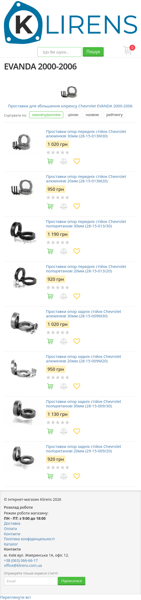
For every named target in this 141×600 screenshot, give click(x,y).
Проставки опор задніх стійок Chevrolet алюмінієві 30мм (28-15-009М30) (83, 313)
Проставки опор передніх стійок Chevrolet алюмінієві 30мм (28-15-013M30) (86, 133)
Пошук (93, 51)
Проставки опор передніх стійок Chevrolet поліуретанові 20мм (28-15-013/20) (86, 268)
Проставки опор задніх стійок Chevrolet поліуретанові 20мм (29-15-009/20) (83, 448)
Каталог (11, 544)
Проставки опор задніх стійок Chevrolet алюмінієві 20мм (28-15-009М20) (83, 358)
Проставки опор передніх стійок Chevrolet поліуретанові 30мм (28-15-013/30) (86, 223)
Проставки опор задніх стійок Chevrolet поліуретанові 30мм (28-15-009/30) (83, 403)
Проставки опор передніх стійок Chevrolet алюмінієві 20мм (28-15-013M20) (86, 178)
